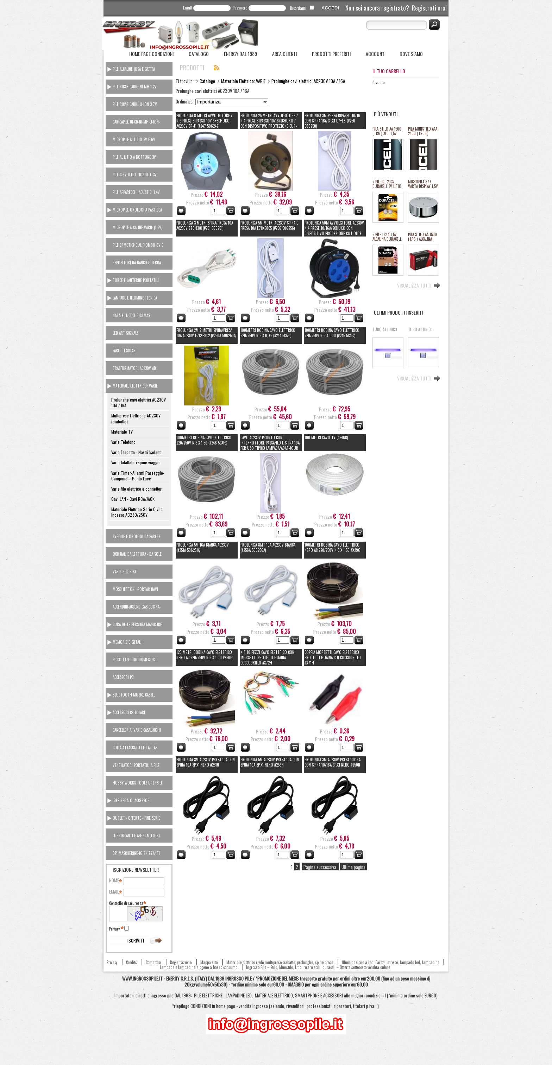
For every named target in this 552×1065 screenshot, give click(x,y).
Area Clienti (284, 53)
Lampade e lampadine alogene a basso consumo (198, 967)
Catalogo (199, 53)
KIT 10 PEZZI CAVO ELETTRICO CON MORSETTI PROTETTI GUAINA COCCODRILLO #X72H (267, 657)
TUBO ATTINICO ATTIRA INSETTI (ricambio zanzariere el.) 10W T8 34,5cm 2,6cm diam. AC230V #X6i (420, 332)
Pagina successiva (320, 866)
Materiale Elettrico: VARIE (243, 80)
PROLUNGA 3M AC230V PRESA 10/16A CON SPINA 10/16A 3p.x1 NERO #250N (332, 762)
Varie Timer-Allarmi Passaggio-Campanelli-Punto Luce (137, 475)
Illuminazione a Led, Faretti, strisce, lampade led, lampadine (390, 962)
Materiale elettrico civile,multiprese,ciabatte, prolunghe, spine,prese (279, 962)
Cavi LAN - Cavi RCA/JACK (133, 499)
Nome (115, 880)
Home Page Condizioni (151, 53)
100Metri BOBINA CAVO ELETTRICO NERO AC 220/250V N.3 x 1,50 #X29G (332, 547)
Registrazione (181, 962)
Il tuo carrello (388, 71)
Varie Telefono (123, 442)
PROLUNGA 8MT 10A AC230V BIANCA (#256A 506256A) (267, 547)
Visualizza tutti (414, 285)
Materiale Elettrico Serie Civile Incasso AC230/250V (137, 512)
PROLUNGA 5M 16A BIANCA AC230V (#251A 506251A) (202, 547)
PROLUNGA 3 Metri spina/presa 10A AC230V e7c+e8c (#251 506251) (204, 225)
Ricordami (298, 8)
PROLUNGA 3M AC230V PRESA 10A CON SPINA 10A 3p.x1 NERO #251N (205, 762)
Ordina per (185, 101)
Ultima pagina (353, 866)
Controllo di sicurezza (127, 903)
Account (375, 53)
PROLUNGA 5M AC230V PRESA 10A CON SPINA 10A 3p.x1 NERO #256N (269, 762)
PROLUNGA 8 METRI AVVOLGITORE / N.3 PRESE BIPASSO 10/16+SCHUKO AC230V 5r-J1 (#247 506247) (204, 121)
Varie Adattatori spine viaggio (136, 462)
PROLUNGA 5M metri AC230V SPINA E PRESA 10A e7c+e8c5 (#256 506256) (269, 225)
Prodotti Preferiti (331, 53)
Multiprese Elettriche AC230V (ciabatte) (136, 418)
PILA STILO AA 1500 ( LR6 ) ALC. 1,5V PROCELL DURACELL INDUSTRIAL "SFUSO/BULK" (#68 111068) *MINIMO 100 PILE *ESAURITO (387, 131)
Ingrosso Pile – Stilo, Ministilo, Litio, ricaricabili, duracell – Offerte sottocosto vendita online (318, 967)
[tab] (139, 69)
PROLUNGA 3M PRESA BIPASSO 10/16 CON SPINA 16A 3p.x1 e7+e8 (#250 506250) (332, 121)
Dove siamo (411, 53)
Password (240, 8)
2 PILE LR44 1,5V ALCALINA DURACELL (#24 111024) (386, 237)
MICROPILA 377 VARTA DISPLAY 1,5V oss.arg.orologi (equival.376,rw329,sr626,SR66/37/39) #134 (423, 184)
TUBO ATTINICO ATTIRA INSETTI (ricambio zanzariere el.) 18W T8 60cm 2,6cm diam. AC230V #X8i (384, 332)
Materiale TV (122, 432)
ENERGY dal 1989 (240, 53)
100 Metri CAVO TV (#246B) (326, 437)
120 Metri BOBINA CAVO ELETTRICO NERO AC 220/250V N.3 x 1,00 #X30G (204, 654)
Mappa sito (209, 962)
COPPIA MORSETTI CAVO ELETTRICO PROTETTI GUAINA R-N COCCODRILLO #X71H (333, 657)
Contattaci (153, 962)
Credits (131, 962)
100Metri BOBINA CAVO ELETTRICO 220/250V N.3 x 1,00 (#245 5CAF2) (332, 332)
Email (187, 8)
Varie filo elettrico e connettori (137, 489)
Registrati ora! (429, 7)
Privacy (116, 929)
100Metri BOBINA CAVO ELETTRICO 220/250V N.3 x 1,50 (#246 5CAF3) (203, 440)
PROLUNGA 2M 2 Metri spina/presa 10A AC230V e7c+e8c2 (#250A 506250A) (206, 332)
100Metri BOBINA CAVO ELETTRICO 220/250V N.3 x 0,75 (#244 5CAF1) (267, 332)
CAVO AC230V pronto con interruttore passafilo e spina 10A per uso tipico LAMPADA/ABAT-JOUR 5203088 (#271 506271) (270, 445)
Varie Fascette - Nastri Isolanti (136, 452)
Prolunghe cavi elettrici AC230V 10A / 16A (138, 402)
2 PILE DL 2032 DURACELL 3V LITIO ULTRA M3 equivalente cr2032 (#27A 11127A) (387, 184)
